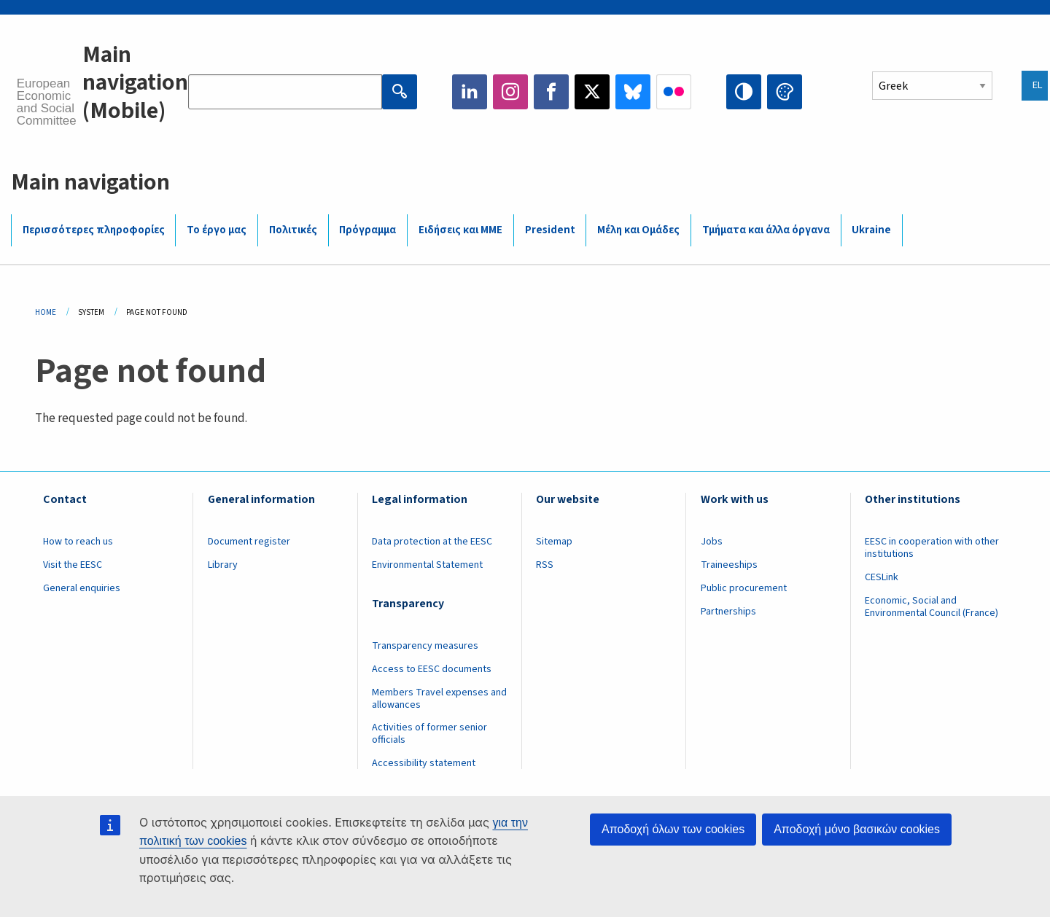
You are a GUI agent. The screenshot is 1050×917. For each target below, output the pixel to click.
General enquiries (81, 588)
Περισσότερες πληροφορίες (94, 230)
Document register (249, 541)
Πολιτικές (293, 230)
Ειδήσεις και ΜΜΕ (460, 230)
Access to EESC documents (431, 669)
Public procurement (744, 588)
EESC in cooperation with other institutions (932, 547)
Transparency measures (425, 646)
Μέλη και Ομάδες (638, 230)
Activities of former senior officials (429, 733)
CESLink (881, 577)
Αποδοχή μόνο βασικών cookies (857, 829)
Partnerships (728, 611)
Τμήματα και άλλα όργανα (766, 230)
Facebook (551, 91)
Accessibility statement (423, 763)
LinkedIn (469, 91)
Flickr (673, 91)
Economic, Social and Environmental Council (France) (932, 606)
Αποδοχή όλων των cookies (673, 829)
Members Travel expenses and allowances (439, 698)
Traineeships (729, 565)
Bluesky (632, 91)
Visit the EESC (72, 565)
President (550, 230)
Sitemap (554, 541)
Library (223, 565)
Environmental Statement (427, 565)
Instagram (510, 91)
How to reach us (78, 541)
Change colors (784, 91)
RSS (544, 565)
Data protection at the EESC (432, 541)
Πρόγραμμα (367, 230)
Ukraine (871, 230)
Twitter (592, 91)
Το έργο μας (216, 230)
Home (45, 312)
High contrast (743, 91)
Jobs (712, 541)
